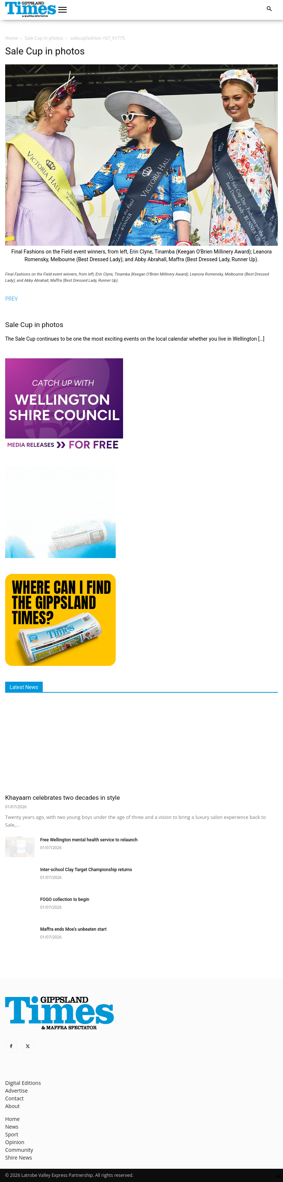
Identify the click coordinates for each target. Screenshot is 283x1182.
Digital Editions (23, 1082)
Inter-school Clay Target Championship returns (86, 869)
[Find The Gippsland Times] (60, 663)
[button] (62, 10)
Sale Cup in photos (44, 38)
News (11, 1126)
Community (19, 1149)
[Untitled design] (60, 556)
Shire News (18, 1157)
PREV (11, 299)
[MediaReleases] (64, 448)
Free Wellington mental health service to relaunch (88, 839)
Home (11, 38)
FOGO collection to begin (64, 899)
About (12, 1106)
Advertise (16, 1090)
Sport (11, 1134)
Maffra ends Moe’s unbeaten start (73, 929)
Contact (14, 1098)
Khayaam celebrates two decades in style (62, 797)
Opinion (14, 1142)
